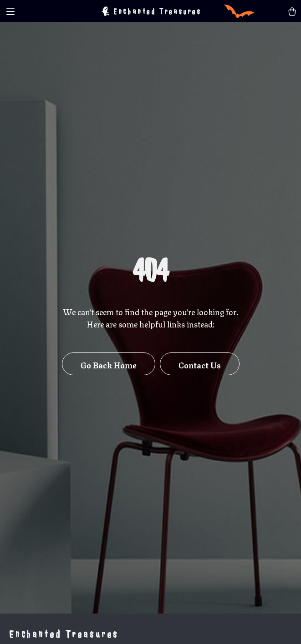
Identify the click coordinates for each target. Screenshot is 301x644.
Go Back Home (109, 364)
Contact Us (200, 364)
